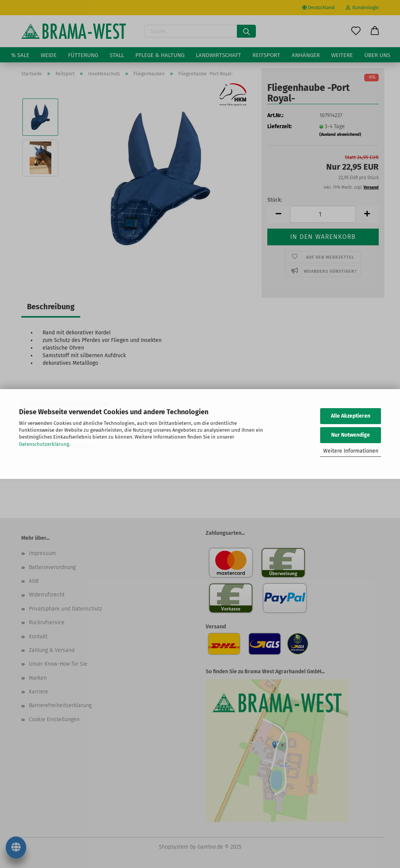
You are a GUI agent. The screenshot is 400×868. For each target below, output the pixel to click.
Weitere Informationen (350, 451)
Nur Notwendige (350, 435)
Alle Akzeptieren (350, 416)
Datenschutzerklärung (44, 444)
